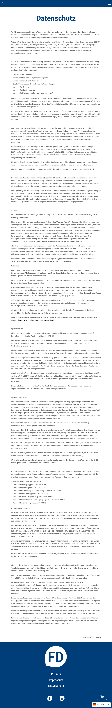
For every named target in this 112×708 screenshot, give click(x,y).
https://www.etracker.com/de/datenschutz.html (36, 320)
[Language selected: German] (101, 704)
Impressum (56, 680)
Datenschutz (56, 685)
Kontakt (56, 674)
